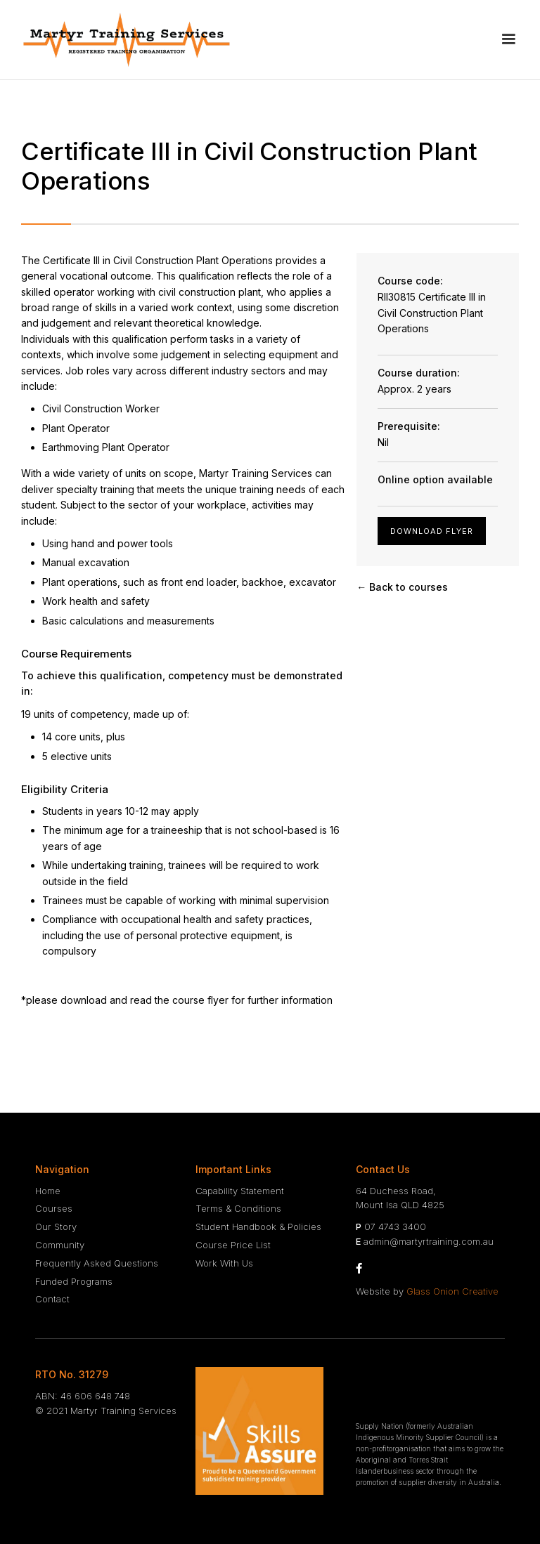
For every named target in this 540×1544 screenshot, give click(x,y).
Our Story (56, 1226)
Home (47, 1190)
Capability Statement (239, 1190)
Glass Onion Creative (452, 1291)
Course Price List (233, 1244)
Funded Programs (73, 1281)
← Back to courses (402, 587)
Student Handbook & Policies (258, 1226)
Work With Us (224, 1263)
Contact (52, 1298)
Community (59, 1244)
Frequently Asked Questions (96, 1263)
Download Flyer (431, 531)
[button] (508, 39)
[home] (126, 40)
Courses (53, 1208)
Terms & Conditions (238, 1208)
